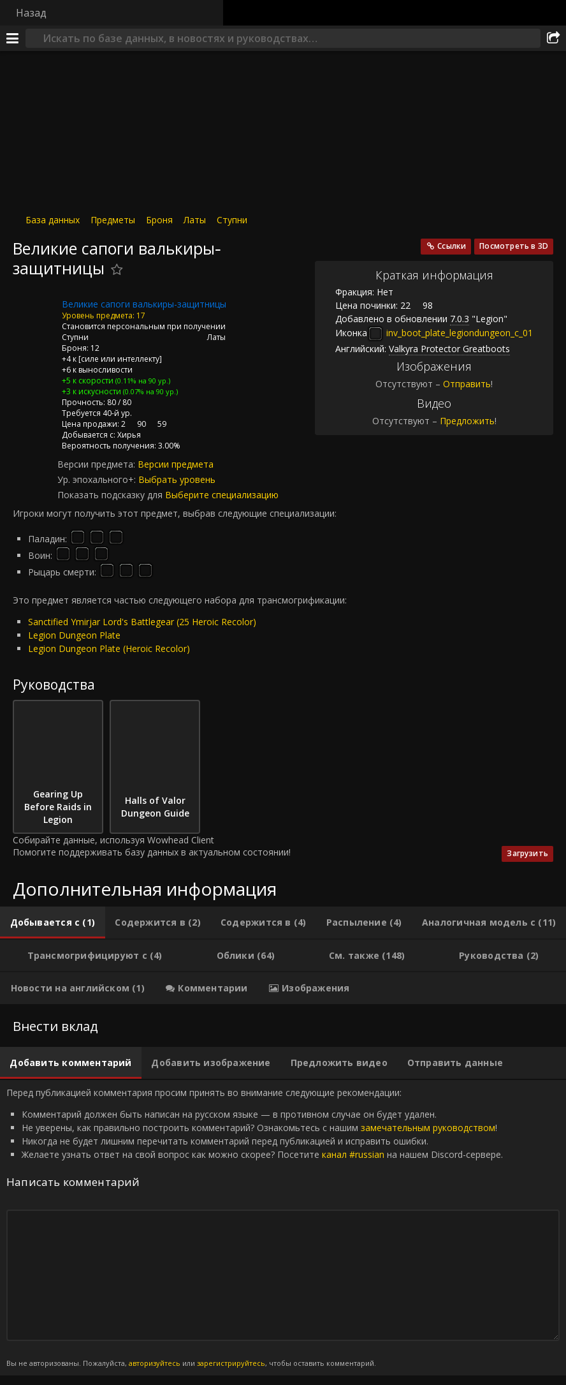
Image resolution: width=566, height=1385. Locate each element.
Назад (31, 13)
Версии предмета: (97, 464)
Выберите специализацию (222, 495)
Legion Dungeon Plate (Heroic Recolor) (109, 648)
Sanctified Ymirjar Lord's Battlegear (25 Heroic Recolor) (142, 622)
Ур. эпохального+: (97, 479)
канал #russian (353, 1154)
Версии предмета (176, 464)
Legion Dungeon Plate (74, 635)
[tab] (52, 922)
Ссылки (451, 246)
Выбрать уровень (176, 479)
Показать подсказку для (111, 495)
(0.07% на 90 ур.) (149, 391)
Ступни (232, 220)
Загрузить (527, 853)
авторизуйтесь (154, 1363)
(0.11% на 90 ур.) (141, 380)
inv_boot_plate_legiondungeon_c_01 (450, 333)
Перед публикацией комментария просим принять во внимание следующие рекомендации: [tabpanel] (283, 1227)
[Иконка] (34, 314)
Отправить (467, 384)
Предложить (467, 421)
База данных (52, 220)
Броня (159, 220)
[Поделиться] (553, 38)
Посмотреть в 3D (513, 246)
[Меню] (12, 38)
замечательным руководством (428, 1128)
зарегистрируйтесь (231, 1363)
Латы (195, 220)
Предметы (113, 220)
